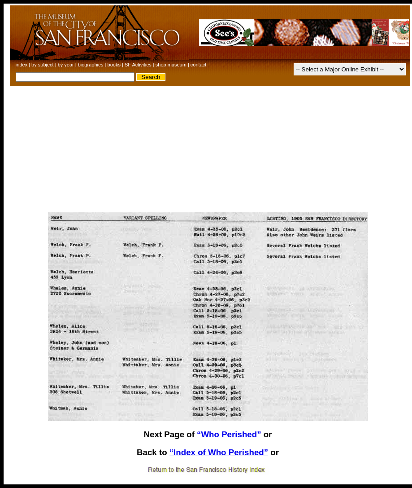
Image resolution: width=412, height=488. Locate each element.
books (114, 64)
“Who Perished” (229, 434)
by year (66, 64)
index (21, 64)
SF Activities (138, 64)
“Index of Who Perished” (218, 452)
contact (198, 64)
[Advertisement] (208, 149)
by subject (42, 64)
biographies (91, 64)
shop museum (171, 64)
